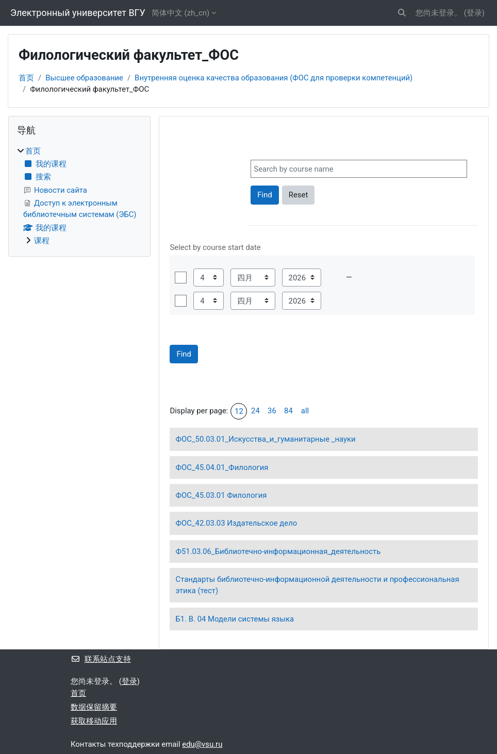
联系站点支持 (101, 659)
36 (272, 410)
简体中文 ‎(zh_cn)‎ (180, 13)
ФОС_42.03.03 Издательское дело (236, 523)
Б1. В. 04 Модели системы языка (234, 619)
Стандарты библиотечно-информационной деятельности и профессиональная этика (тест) (317, 585)
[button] (401, 13)
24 (255, 410)
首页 (26, 77)
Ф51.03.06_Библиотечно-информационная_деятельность (277, 551)
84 (288, 410)
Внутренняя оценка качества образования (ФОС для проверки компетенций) (273, 77)
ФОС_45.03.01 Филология (221, 495)
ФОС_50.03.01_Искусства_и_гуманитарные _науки (265, 439)
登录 (474, 13)
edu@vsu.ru (202, 744)
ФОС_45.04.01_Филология (221, 467)
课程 (41, 240)
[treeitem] (79, 196)
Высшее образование (84, 77)
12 (239, 411)
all (305, 410)
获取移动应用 (94, 721)
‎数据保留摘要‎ (94, 707)
